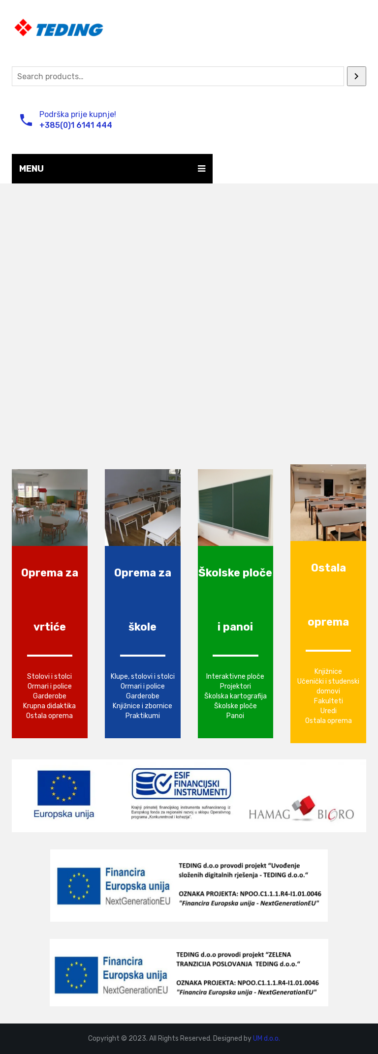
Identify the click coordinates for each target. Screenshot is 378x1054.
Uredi (328, 711)
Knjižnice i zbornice (142, 706)
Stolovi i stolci (49, 676)
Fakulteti (328, 701)
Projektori (235, 686)
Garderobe (49, 696)
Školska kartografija (235, 696)
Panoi (235, 716)
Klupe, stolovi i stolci (143, 676)
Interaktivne (226, 676)
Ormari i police (50, 686)
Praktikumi (143, 716)
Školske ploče (235, 706)
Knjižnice (328, 671)
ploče (255, 676)
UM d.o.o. (266, 1038)
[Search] (356, 76)
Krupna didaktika (49, 706)
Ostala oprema (49, 716)
